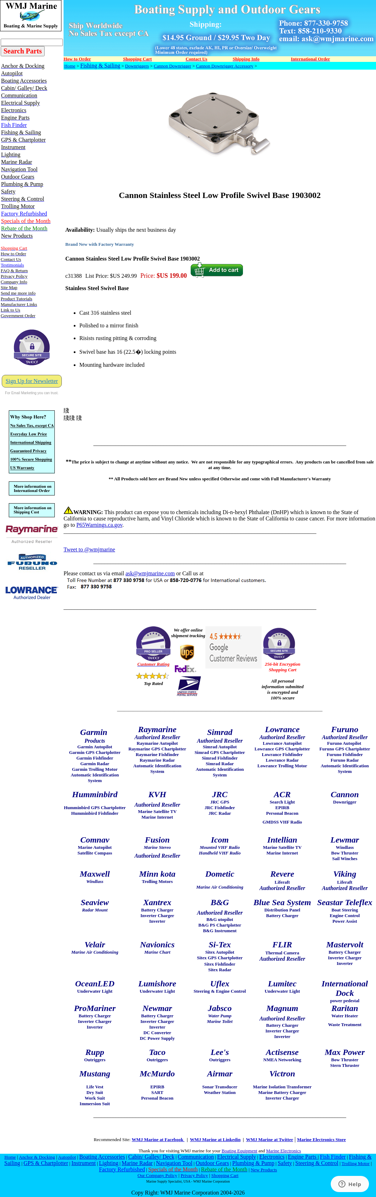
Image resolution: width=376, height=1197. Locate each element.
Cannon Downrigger (172, 66)
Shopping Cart (224, 1175)
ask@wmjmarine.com (149, 573)
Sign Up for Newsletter (32, 381)
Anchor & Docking (37, 1157)
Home (69, 66)
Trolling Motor (356, 1163)
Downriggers (137, 66)
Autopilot (67, 1157)
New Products (264, 1169)
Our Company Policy (157, 1175)
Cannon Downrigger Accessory (224, 66)
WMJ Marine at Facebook (158, 1139)
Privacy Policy (194, 1175)
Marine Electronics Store (321, 1139)
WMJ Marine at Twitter (269, 1139)
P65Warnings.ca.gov (99, 525)
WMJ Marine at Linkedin (215, 1139)
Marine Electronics (283, 1150)
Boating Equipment (239, 1150)
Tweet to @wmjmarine (89, 549)
